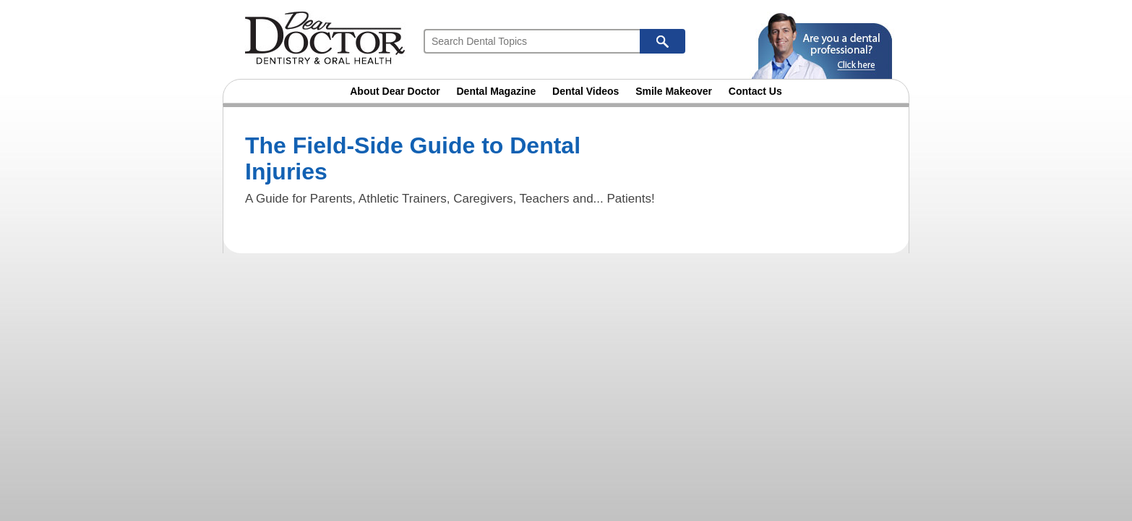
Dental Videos (585, 91)
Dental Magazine (496, 91)
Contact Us (755, 91)
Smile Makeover (673, 91)
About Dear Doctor (394, 91)
